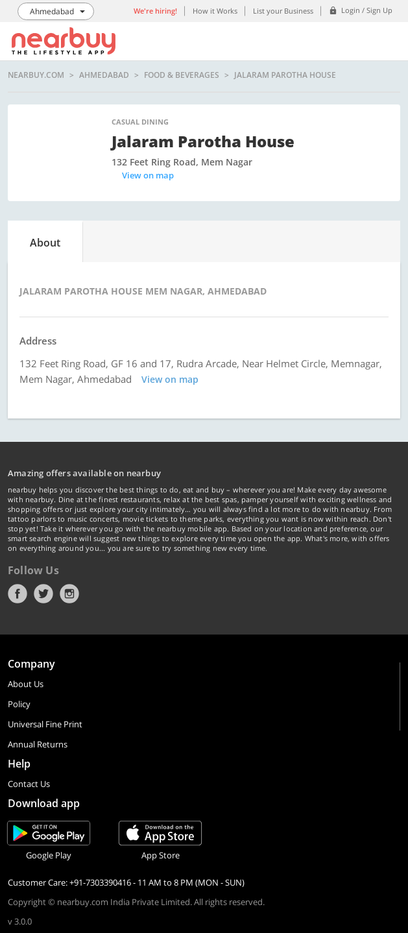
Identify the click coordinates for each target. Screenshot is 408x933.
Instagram (69, 593)
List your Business (283, 11)
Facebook (17, 593)
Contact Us (29, 784)
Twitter (43, 593)
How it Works (215, 11)
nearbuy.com (36, 75)
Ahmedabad (104, 75)
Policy (19, 704)
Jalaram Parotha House (285, 75)
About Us (25, 684)
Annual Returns (37, 744)
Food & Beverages (181, 75)
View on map (148, 175)
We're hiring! (155, 11)
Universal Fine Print (45, 724)
